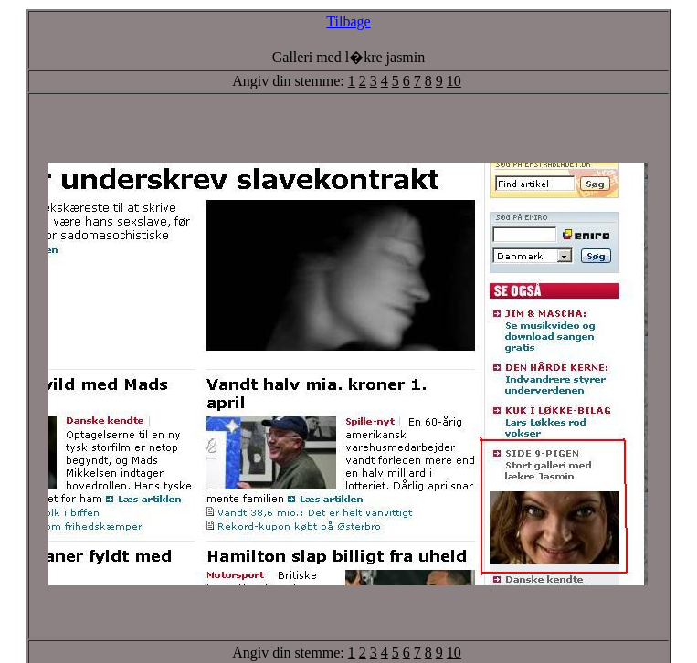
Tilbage (348, 21)
